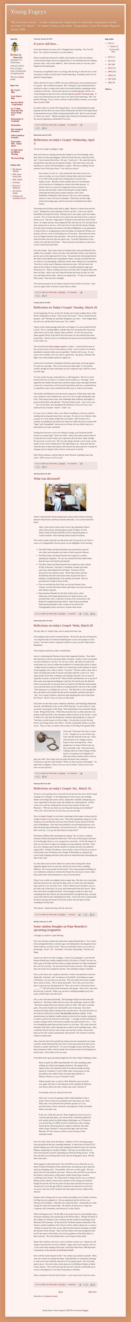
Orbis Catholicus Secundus (17, 137)
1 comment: (72, 914)
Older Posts (92, 1292)
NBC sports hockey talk (17, 175)
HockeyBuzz (16, 125)
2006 (110, 83)
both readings (54, 346)
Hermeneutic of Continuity (17, 120)
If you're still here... (46, 43)
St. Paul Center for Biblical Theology (17, 152)
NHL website (17, 180)
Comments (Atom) (50, 1296)
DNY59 (69, 1310)
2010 (110, 68)
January (113, 46)
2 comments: (72, 614)
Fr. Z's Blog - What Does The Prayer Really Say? (17, 112)
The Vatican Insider (17, 192)
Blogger (85, 1310)
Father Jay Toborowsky (17, 56)
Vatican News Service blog (51, 517)
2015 (110, 43)
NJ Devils (16, 183)
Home (60, 1292)
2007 (110, 79)
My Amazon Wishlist (17, 170)
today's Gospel (46, 816)
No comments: (73, 125)
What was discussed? (47, 478)
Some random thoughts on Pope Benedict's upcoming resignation (60, 928)
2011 (110, 64)
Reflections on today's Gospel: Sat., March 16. (63, 788)
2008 (110, 75)
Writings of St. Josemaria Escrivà (19, 197)
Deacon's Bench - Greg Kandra (17, 104)
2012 (110, 61)
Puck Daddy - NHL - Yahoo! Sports (16, 144)
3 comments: (71, 1284)
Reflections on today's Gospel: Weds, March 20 (63, 625)
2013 (110, 57)
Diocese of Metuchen (16, 187)
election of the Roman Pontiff (61, 1250)
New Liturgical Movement (17, 130)
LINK (46, 102)
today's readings (50, 149)
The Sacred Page (17, 158)
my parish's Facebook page (83, 94)
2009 (110, 72)
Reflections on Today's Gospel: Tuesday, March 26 (65, 307)
